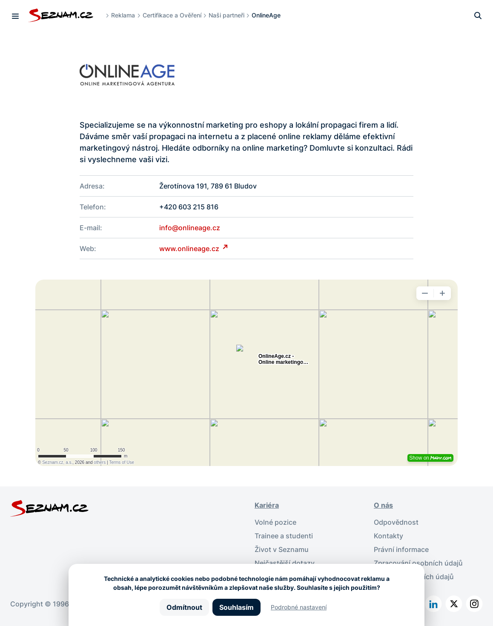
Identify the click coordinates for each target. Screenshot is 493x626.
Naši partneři (226, 15)
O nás (383, 505)
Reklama (123, 15)
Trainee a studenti (284, 536)
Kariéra (267, 505)
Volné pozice (275, 522)
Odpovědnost (396, 522)
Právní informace (401, 549)
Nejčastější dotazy (285, 563)
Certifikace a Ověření (172, 15)
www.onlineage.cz (190, 248)
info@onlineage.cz (189, 227)
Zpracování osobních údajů (418, 563)
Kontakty (388, 536)
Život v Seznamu (282, 549)
